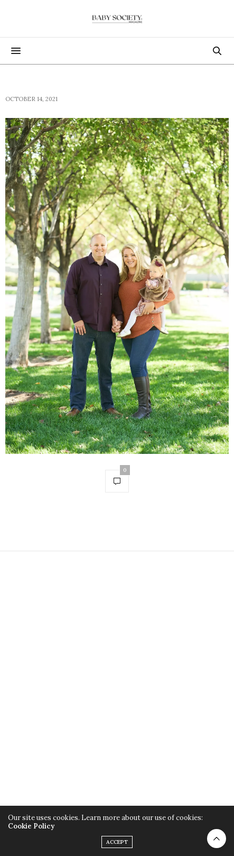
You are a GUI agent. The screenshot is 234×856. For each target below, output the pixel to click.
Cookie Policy (31, 826)
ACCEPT (117, 842)
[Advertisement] (117, 684)
